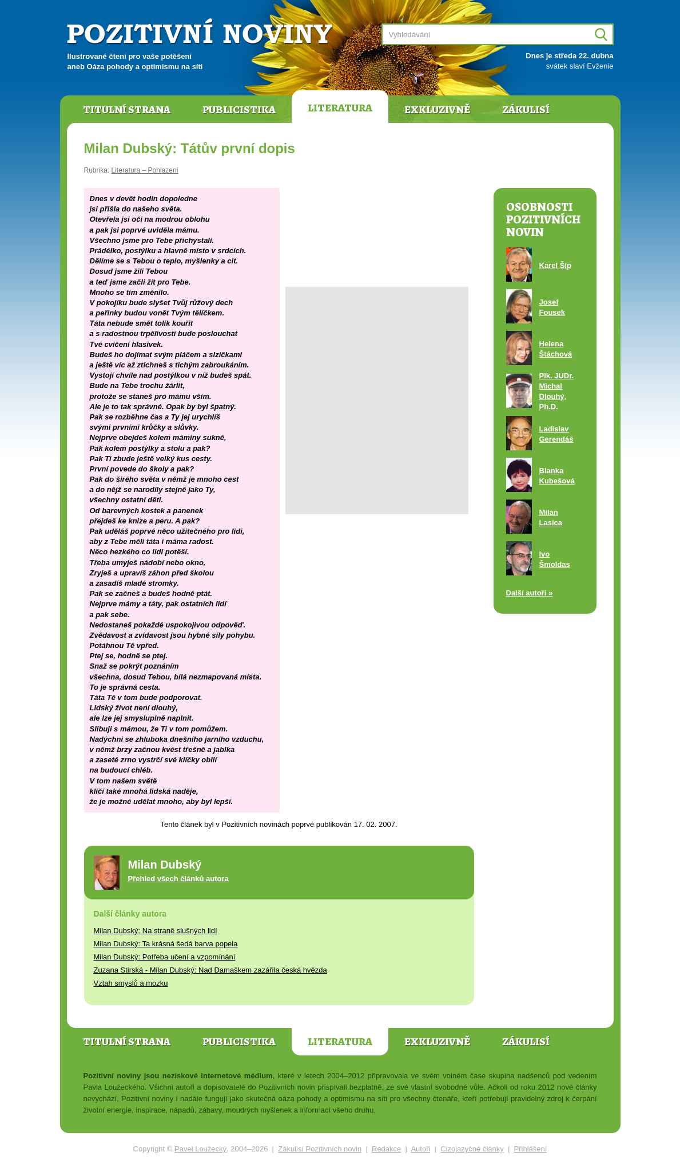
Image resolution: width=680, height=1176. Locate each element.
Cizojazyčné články (472, 1149)
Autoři (420, 1149)
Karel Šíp (555, 265)
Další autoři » (529, 593)
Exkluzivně (437, 109)
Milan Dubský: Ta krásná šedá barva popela (166, 943)
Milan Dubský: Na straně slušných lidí (155, 930)
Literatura (340, 108)
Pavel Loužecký (200, 1149)
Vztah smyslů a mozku (131, 983)
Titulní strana (126, 109)
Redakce (386, 1149)
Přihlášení (530, 1149)
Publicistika (239, 109)
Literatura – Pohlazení (145, 170)
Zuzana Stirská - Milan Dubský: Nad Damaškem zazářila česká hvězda (210, 970)
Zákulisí (526, 109)
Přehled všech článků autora (178, 878)
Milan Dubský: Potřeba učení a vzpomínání (165, 957)
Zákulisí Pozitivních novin (319, 1149)
